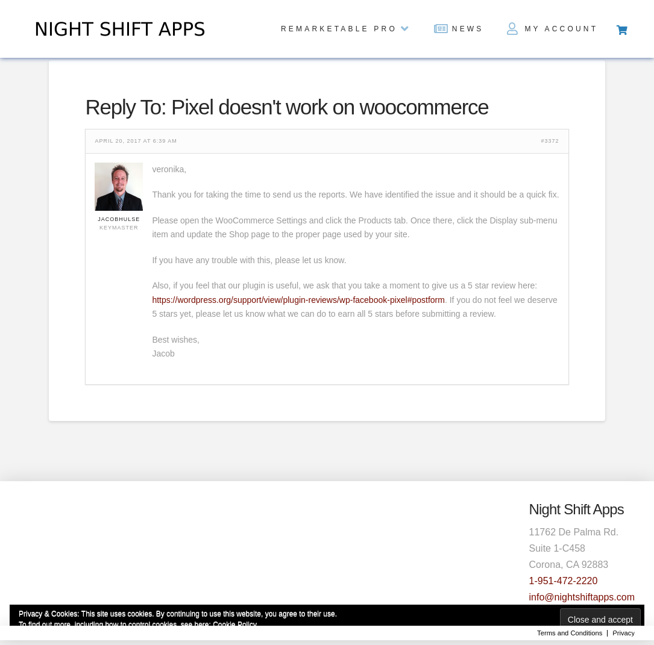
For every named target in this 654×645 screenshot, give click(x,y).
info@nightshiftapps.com (582, 597)
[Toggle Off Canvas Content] (621, 29)
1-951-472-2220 (563, 581)
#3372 (550, 141)
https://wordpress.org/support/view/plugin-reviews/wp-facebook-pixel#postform (298, 300)
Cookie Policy (235, 624)
